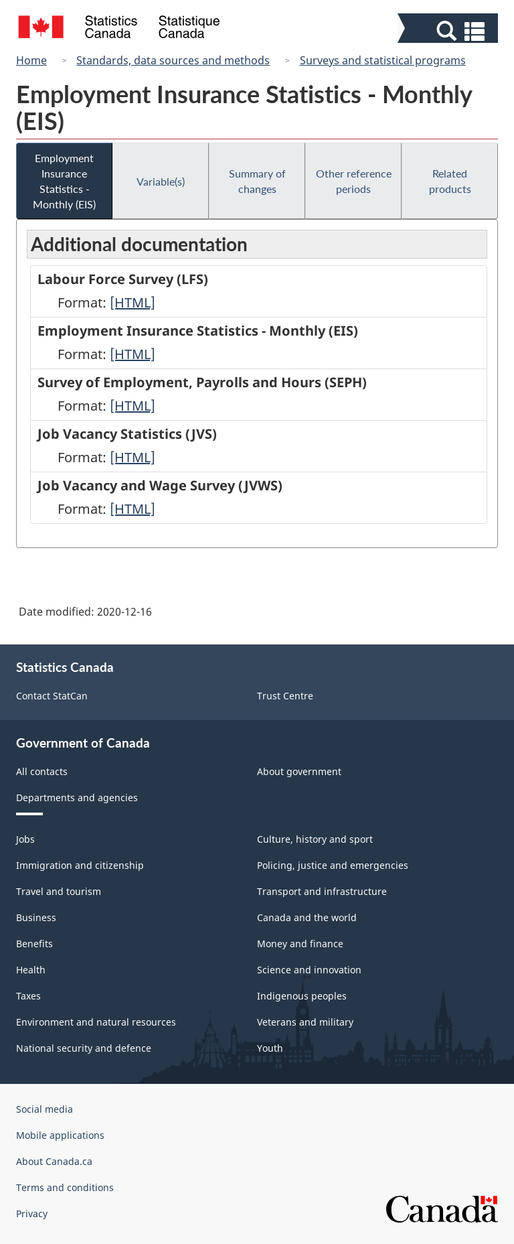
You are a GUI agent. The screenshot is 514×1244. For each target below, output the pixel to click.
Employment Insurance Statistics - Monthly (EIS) (64, 180)
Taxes (28, 995)
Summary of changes (257, 181)
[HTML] (132, 302)
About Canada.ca (54, 1161)
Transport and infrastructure (322, 891)
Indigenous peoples (302, 995)
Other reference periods (354, 181)
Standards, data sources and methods (173, 60)
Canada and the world (307, 917)
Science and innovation (309, 969)
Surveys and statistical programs (383, 60)
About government (299, 771)
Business (36, 917)
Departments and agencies (77, 797)
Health (31, 969)
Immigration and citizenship (80, 865)
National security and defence (83, 1048)
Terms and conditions (65, 1187)
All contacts (42, 771)
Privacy (32, 1213)
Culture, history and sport (315, 839)
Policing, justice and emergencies (332, 865)
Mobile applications (60, 1135)
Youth (270, 1048)
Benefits (34, 943)
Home (31, 60)
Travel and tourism (58, 891)
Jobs (25, 839)
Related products (450, 181)
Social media (44, 1109)
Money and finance (300, 943)
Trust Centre (285, 695)
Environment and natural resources (96, 1022)
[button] (449, 31)
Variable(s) (161, 181)
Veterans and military (305, 1022)
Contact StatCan (52, 695)
